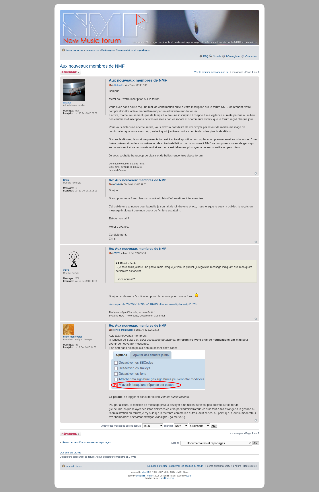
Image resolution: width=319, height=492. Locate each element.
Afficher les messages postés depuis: (132, 425)
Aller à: (175, 442)
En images (107, 50)
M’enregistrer (233, 56)
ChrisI (117, 184)
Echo (188, 475)
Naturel (118, 85)
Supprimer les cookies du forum (186, 466)
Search (217, 56)
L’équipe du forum (157, 466)
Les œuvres (92, 50)
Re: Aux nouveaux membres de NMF (137, 180)
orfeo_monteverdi (123, 330)
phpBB (145, 472)
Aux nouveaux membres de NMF (92, 66)
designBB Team (144, 475)
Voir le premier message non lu (211, 72)
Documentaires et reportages (133, 50)
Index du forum (74, 50)
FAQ (205, 56)
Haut (256, 173)
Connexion (251, 56)
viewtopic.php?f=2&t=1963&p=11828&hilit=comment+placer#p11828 (152, 304)
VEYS (117, 253)
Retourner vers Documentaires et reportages (86, 442)
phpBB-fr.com (167, 478)
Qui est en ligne (70, 452)
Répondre (70, 72)
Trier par (176, 425)
